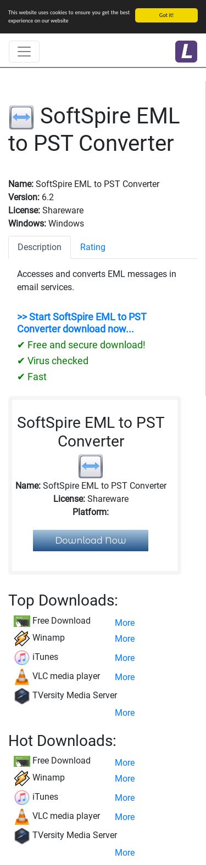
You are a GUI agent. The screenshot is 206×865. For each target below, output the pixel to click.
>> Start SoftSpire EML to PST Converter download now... (82, 323)
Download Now (90, 540)
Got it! (166, 15)
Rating (92, 247)
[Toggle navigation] (24, 52)
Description (40, 247)
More (125, 623)
